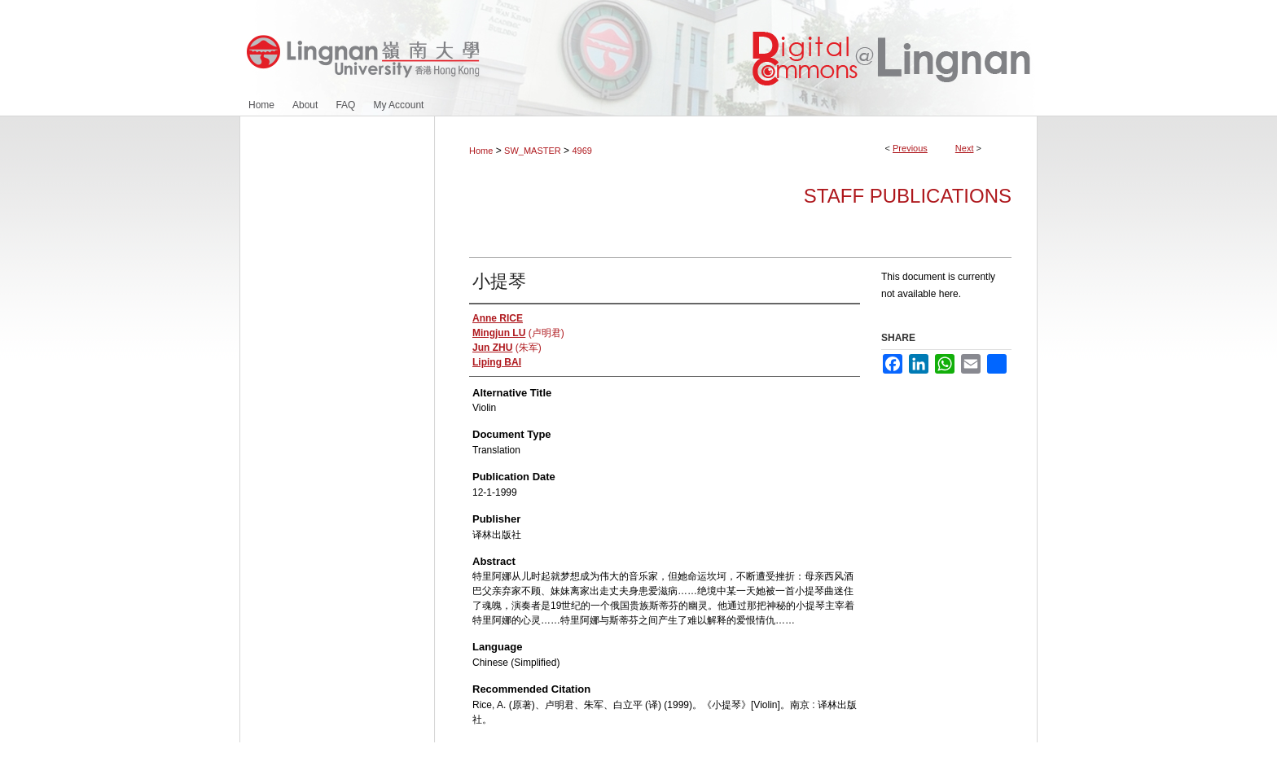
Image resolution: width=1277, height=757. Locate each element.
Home (481, 150)
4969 (581, 150)
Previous (910, 148)
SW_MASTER (532, 150)
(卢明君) (518, 333)
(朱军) (507, 347)
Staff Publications (908, 196)
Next (964, 148)
